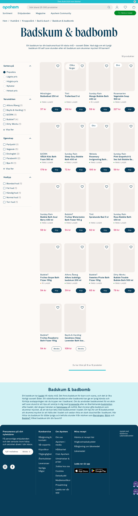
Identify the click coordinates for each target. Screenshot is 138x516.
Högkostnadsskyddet (85, 441)
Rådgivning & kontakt (45, 438)
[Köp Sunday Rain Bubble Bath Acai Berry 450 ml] (56, 230)
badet (41, 395)
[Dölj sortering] (17, 66)
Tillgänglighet (45, 453)
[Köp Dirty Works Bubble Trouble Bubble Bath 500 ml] (130, 290)
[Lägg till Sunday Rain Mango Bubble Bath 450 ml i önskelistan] (106, 66)
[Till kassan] (134, 7)
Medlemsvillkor (63, 479)
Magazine (40, 13)
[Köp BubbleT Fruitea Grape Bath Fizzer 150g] (56, 290)
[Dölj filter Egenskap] (17, 138)
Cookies (60, 470)
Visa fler (8, 129)
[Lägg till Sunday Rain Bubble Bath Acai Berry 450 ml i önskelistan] (58, 186)
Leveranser (44, 462)
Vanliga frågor (42, 468)
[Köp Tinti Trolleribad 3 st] (81, 109)
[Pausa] (135, 2)
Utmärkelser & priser (63, 459)
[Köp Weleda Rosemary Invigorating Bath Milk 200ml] (105, 170)
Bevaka (56, 349)
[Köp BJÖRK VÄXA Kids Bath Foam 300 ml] (56, 170)
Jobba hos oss (63, 465)
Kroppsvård (28, 21)
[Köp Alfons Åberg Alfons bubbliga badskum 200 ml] (81, 290)
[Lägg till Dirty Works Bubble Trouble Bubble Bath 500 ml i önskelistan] (131, 247)
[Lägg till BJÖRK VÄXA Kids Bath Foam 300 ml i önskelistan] (58, 126)
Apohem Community (61, 13)
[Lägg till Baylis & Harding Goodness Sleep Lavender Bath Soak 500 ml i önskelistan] (82, 307)
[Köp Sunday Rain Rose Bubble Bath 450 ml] (130, 230)
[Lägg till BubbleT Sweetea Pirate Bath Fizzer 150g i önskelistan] (106, 247)
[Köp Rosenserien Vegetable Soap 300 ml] (130, 109)
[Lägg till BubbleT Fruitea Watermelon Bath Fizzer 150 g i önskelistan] (82, 186)
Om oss (59, 436)
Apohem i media (60, 442)
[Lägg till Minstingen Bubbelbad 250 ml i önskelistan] (58, 66)
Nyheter (16, 86)
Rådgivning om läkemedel (87, 445)
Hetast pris (16, 90)
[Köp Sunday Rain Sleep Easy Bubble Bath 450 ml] (81, 170)
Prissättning (61, 484)
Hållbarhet (61, 448)
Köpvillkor (44, 448)
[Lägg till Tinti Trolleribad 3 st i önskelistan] (82, 66)
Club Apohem (62, 453)
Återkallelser (45, 458)
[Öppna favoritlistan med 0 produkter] (125, 7)
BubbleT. (26, 418)
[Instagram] (5, 466)
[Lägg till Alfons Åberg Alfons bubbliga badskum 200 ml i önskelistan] (82, 247)
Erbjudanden (24, 13)
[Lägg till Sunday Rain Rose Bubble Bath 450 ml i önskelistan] (131, 186)
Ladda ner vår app (62, 490)
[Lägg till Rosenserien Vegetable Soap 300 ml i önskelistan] (131, 66)
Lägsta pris (16, 76)
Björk (107, 415)
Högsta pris (16, 81)
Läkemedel (79, 450)
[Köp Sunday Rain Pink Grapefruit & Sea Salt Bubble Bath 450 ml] (130, 170)
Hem (5, 21)
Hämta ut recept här (84, 436)
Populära (16, 72)
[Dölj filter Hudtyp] (17, 177)
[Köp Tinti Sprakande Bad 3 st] (105, 230)
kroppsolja (74, 404)
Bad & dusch (43, 21)
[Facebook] (12, 466)
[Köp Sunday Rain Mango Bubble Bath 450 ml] (105, 109)
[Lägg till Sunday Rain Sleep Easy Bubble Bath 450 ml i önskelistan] (82, 126)
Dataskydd (61, 475)
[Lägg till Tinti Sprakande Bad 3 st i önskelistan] (106, 186)
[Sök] (108, 7)
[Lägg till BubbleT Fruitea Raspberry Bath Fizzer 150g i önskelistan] (58, 307)
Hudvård (14, 21)
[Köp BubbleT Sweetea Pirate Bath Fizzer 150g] (105, 290)
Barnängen (98, 415)
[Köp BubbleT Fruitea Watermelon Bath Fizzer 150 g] (81, 230)
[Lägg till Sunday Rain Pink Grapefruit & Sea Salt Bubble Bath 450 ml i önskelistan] (131, 126)
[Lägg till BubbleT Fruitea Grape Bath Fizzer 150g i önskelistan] (58, 247)
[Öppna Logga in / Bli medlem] (117, 7)
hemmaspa (61, 407)
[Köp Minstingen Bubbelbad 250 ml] (56, 109)
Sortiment (7, 13)
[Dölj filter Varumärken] (17, 99)
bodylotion (106, 404)
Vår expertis (44, 444)
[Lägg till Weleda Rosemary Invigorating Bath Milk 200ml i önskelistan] (106, 126)
